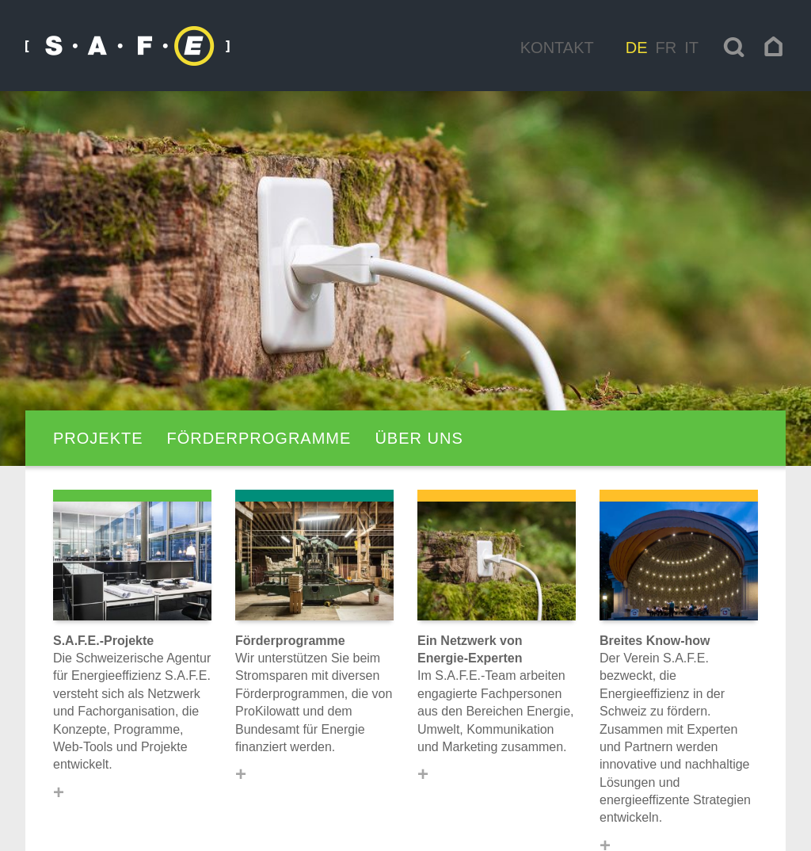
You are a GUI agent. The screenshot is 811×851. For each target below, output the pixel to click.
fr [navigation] (666, 47)
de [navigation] (637, 47)
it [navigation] (691, 47)
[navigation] (774, 47)
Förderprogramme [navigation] (259, 438)
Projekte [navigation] (98, 438)
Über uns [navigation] (419, 438)
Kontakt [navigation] (557, 47)
